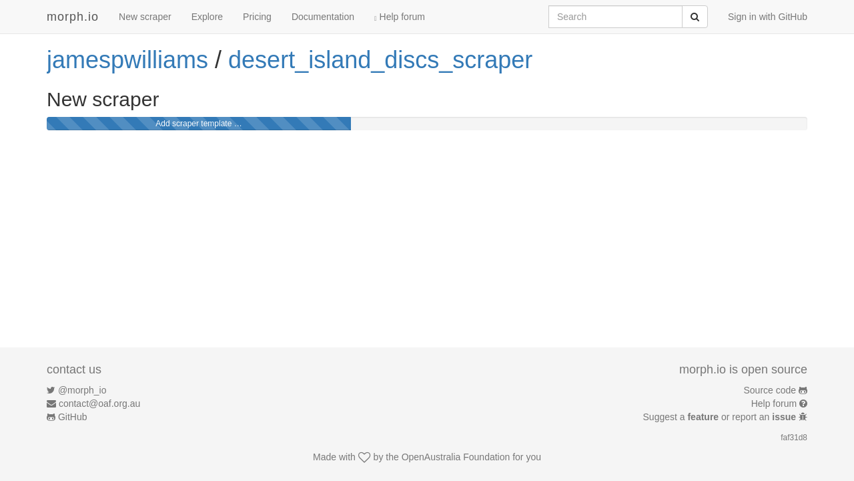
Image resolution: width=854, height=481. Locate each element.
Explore (207, 16)
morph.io (73, 16)
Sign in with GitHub (767, 16)
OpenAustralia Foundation (456, 457)
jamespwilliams (127, 59)
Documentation (323, 16)
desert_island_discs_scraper (380, 59)
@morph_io (82, 390)
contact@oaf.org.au (99, 403)
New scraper (145, 16)
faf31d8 (794, 437)
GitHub (72, 417)
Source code (770, 390)
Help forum (399, 16)
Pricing (257, 16)
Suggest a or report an (721, 417)
